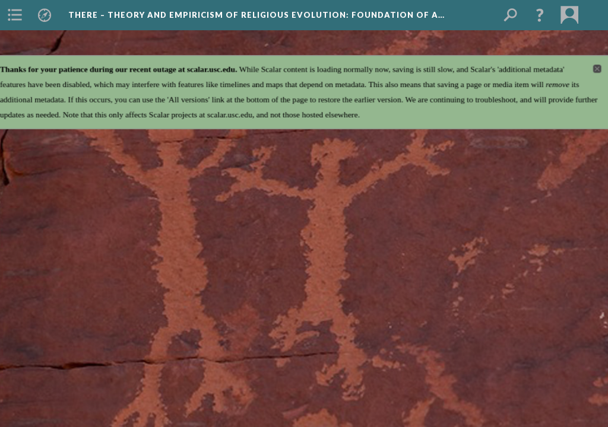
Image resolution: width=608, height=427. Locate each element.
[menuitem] (15, 15)
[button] (540, 15)
